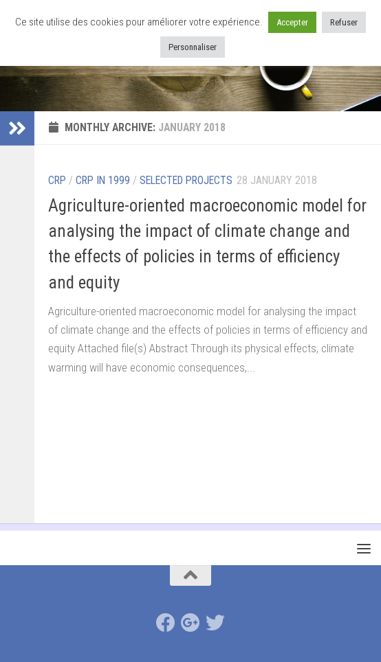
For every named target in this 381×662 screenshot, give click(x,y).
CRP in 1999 (103, 180)
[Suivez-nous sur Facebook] (165, 622)
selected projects (186, 180)
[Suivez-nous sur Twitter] (215, 622)
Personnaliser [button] (192, 47)
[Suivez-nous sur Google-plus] (190, 622)
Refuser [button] (344, 22)
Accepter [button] (292, 22)
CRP (57, 180)
